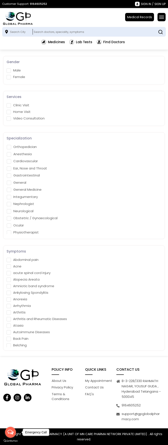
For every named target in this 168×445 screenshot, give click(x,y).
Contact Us (94, 387)
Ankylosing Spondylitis (27, 293)
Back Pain (17, 339)
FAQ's (89, 394)
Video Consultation (26, 118)
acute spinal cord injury (29, 273)
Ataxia (15, 326)
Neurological (20, 211)
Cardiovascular (22, 161)
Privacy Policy (62, 387)
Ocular (15, 225)
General (16, 183)
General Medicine (24, 190)
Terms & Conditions (60, 396)
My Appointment (98, 380)
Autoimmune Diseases (28, 332)
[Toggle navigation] (162, 17)
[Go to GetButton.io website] (11, 440)
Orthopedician (22, 147)
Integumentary (22, 197)
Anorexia (17, 299)
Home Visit (19, 112)
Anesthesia (19, 154)
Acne (14, 266)
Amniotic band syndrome (30, 286)
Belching (17, 345)
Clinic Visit (18, 105)
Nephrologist (20, 204)
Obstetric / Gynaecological (32, 218)
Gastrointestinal (23, 175)
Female (16, 77)
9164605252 (38, 4)
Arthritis (16, 312)
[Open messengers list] (10, 432)
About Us (59, 380)
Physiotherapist (23, 232)
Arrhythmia (19, 306)
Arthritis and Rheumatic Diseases (37, 319)
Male (14, 70)
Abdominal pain (22, 260)
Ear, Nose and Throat (27, 168)
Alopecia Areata (23, 279)
